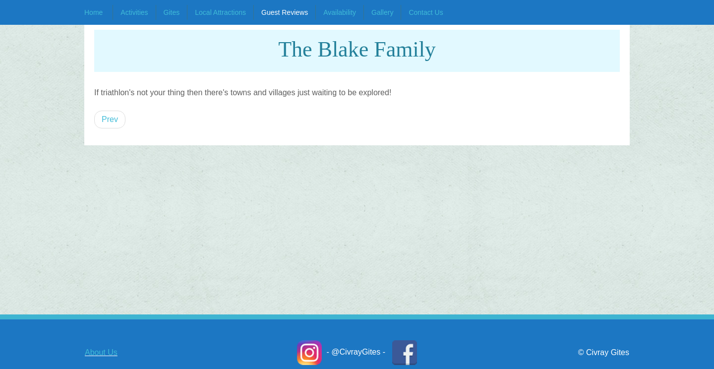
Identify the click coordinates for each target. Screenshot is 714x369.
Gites (172, 12)
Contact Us (426, 12)
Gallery (382, 12)
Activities (134, 12)
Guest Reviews (284, 12)
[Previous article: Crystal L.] (109, 119)
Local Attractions (220, 12)
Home (93, 12)
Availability (339, 12)
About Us (101, 352)
